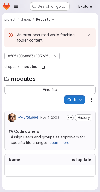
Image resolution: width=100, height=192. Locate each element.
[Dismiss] (89, 35)
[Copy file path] (42, 66)
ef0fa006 (28, 117)
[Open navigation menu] (15, 6)
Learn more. (60, 142)
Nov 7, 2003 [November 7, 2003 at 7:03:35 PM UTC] (49, 117)
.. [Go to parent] (9, 171)
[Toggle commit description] (70, 117)
